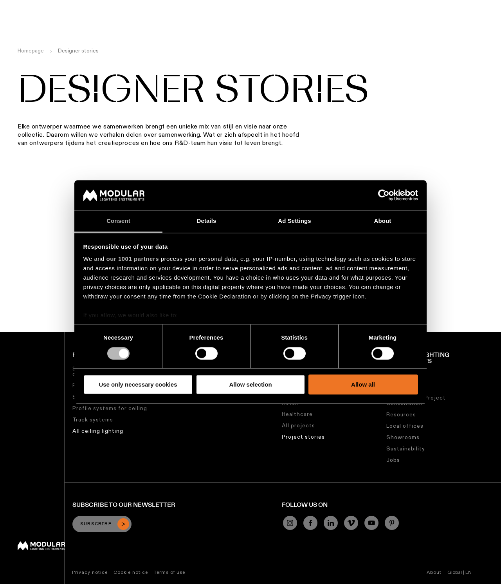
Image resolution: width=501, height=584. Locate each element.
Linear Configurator (218, 6)
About (434, 572)
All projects (298, 425)
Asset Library (273, 6)
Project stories (303, 436)
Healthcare (297, 414)
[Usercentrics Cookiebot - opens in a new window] (384, 195)
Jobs (353, 6)
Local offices (405, 425)
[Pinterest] (392, 523)
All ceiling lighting (97, 430)
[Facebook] (310, 523)
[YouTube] (371, 523)
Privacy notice (90, 572)
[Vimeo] (351, 523)
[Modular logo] (41, 548)
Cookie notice (131, 572)
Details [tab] (206, 221)
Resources (401, 414)
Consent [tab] (118, 221)
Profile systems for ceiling (109, 408)
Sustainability (318, 6)
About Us (380, 6)
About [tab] (382, 221)
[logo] (22, 20)
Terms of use (169, 572)
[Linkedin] (331, 523)
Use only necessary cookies (138, 384)
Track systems (92, 419)
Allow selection (250, 384)
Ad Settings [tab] (294, 221)
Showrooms (403, 437)
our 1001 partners (132, 259)
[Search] (457, 20)
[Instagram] (290, 523)
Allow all (363, 384)
